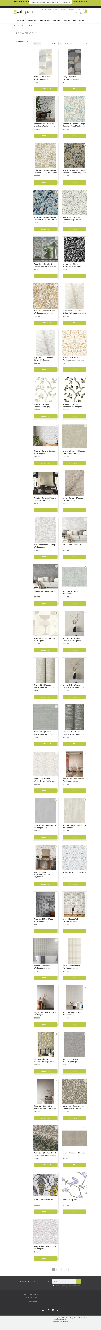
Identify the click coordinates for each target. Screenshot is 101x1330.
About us (43, 9)
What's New (20, 20)
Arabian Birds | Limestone (74, 872)
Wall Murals (45, 20)
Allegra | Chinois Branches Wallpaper (43, 405)
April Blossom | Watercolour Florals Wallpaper (43, 874)
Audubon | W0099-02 (43, 1199)
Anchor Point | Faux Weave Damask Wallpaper (45, 779)
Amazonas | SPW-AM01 (73, 545)
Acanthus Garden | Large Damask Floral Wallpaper (74, 125)
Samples (67, 20)
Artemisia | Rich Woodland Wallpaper (43, 1060)
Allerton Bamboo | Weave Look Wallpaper (74, 452)
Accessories (32, 20)
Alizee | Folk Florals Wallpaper (71, 358)
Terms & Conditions (67, 9)
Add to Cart (46, 89)
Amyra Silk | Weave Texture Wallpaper (71, 639)
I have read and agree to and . (66, 1286)
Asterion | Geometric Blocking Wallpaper (72, 1060)
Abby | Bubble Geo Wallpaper (42, 78)
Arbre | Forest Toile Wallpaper (71, 920)
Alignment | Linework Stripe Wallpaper (72, 312)
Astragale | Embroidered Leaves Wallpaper (74, 1107)
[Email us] (43, 1310)
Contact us (55, 9)
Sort (54, 43)
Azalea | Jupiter (70, 1199)
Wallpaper (57, 20)
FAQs (74, 20)
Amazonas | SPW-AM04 (44, 591)
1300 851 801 (82, 9)
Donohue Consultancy (65, 1321)
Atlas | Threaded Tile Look (74, 1153)
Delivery (82, 20)
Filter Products (21, 41)
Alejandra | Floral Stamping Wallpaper (72, 265)
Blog (49, 9)
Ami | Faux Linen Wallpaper (70, 592)
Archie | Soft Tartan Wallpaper (71, 967)
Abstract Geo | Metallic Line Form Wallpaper (44, 125)
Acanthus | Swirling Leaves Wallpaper (71, 218)
